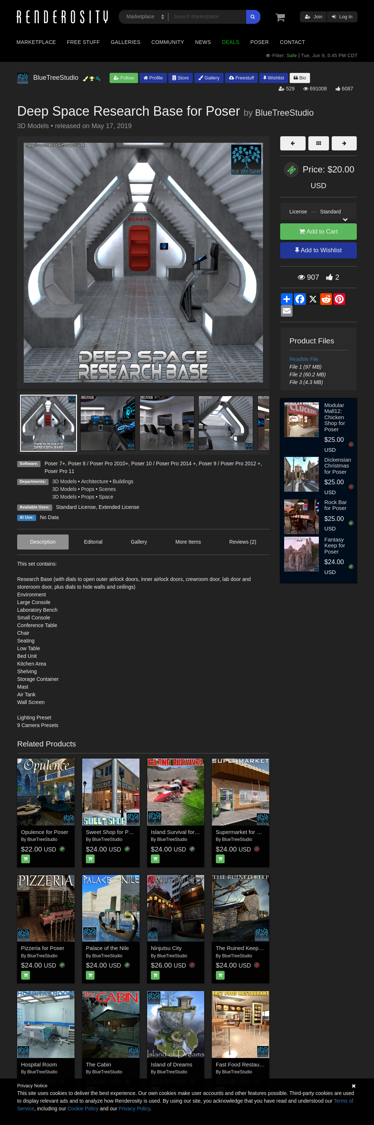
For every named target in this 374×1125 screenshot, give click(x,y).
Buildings (123, 481)
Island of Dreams (171, 1064)
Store (180, 78)
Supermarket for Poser (243, 832)
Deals (231, 42)
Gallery (209, 78)
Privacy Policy (134, 1108)
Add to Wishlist (318, 250)
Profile (153, 78)
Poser (259, 42)
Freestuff (241, 78)
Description (43, 542)
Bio (300, 78)
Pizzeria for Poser (42, 948)
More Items (188, 542)
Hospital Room (39, 1064)
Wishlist (273, 78)
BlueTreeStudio (284, 113)
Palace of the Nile (107, 948)
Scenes (107, 489)
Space (106, 497)
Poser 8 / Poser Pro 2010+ (98, 463)
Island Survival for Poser (180, 832)
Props (88, 489)
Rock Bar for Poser (335, 505)
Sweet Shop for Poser (112, 832)
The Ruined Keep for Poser (249, 948)
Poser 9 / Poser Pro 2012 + (229, 463)
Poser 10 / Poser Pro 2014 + (163, 463)
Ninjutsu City (166, 948)
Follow (124, 78)
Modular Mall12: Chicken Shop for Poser (334, 417)
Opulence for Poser (44, 832)
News (203, 42)
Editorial (93, 542)
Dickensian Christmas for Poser (337, 466)
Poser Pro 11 (60, 471)
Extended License (119, 507)
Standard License (76, 507)
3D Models (64, 481)
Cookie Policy (83, 1108)
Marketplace (36, 42)
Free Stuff (83, 42)
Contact (292, 42)
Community (168, 42)
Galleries (125, 42)
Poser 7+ (55, 463)
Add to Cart (318, 231)
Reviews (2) (242, 542)
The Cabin (98, 1064)
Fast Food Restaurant (242, 1064)
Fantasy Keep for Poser (334, 545)
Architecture (94, 481)
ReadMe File (304, 359)
